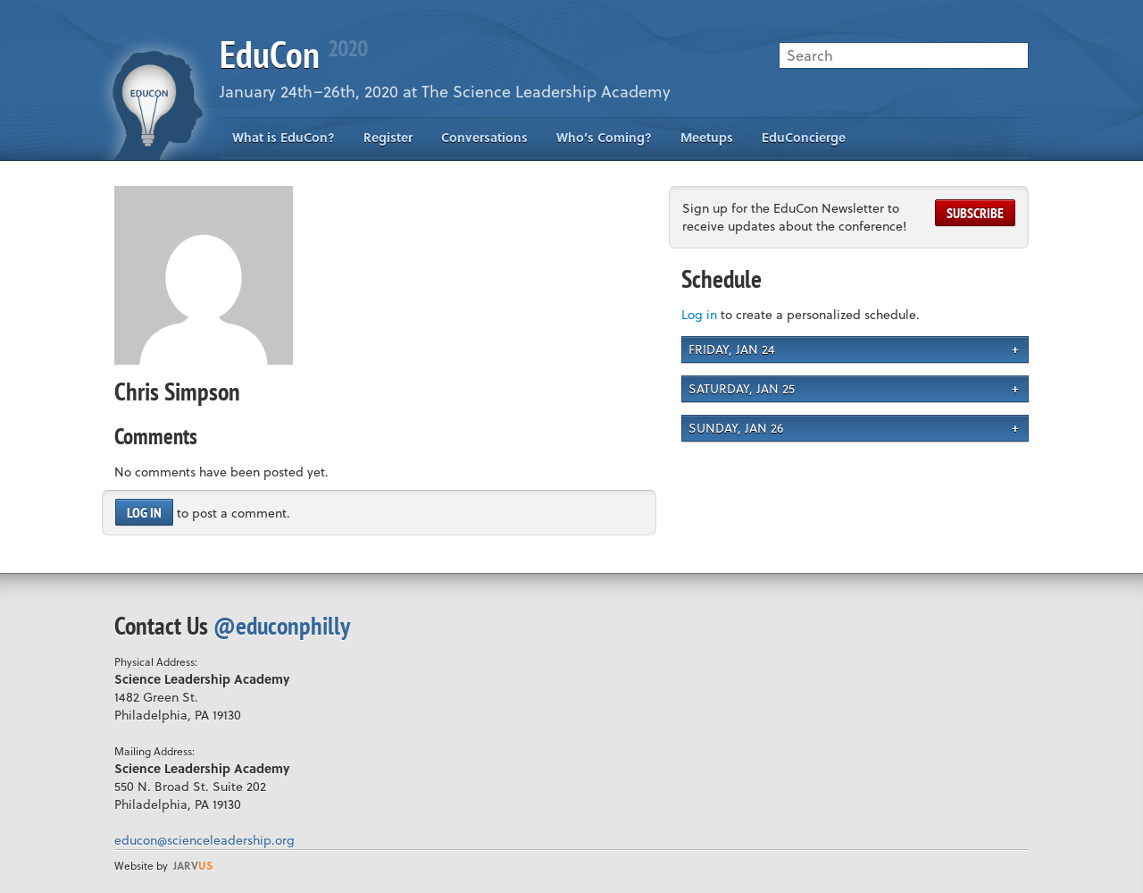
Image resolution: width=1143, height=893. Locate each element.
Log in (144, 512)
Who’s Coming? (604, 137)
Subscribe (975, 213)
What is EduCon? (283, 137)
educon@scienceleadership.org (204, 839)
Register (388, 137)
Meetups (706, 137)
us (193, 865)
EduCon (293, 54)
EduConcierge (804, 137)
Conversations (484, 137)
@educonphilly (281, 625)
